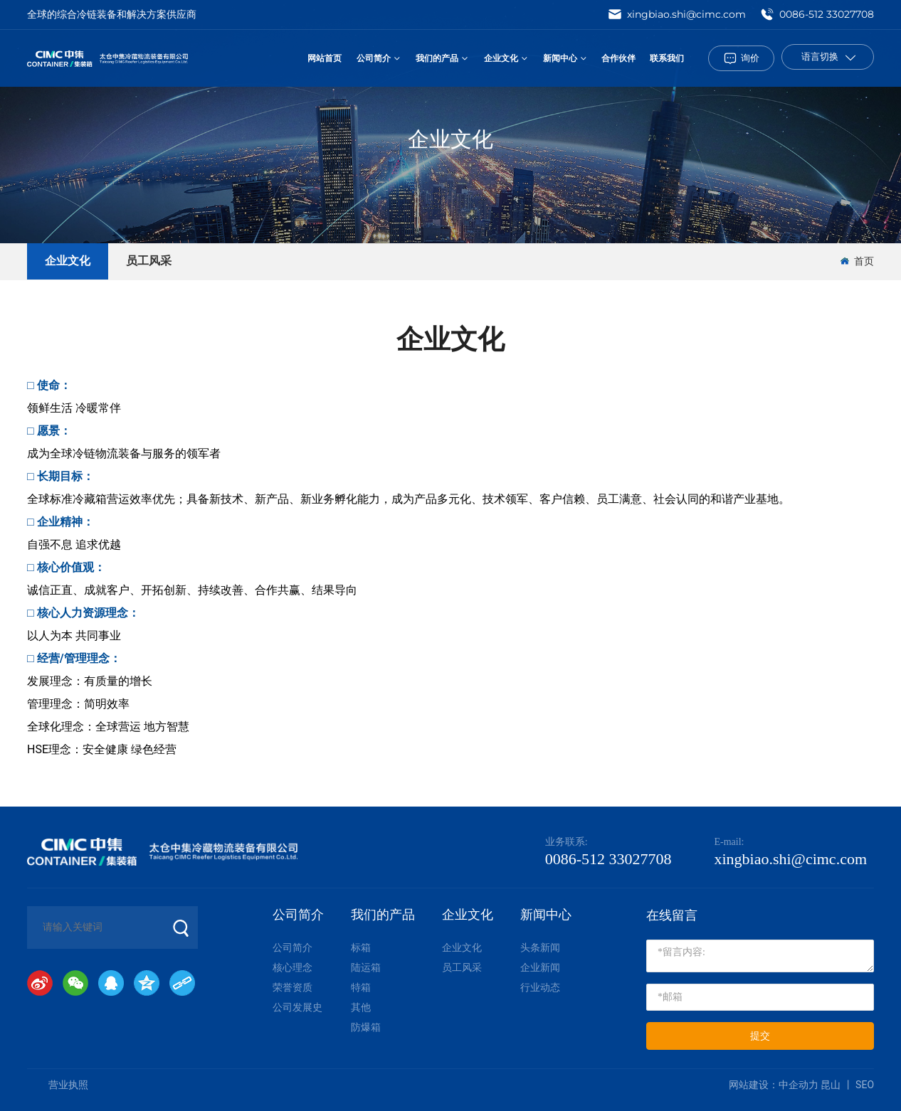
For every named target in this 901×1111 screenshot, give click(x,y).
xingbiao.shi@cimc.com (677, 14)
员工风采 (149, 260)
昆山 (831, 1084)
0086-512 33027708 (817, 14)
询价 (750, 57)
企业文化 (450, 139)
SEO (864, 1084)
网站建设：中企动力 (775, 1084)
